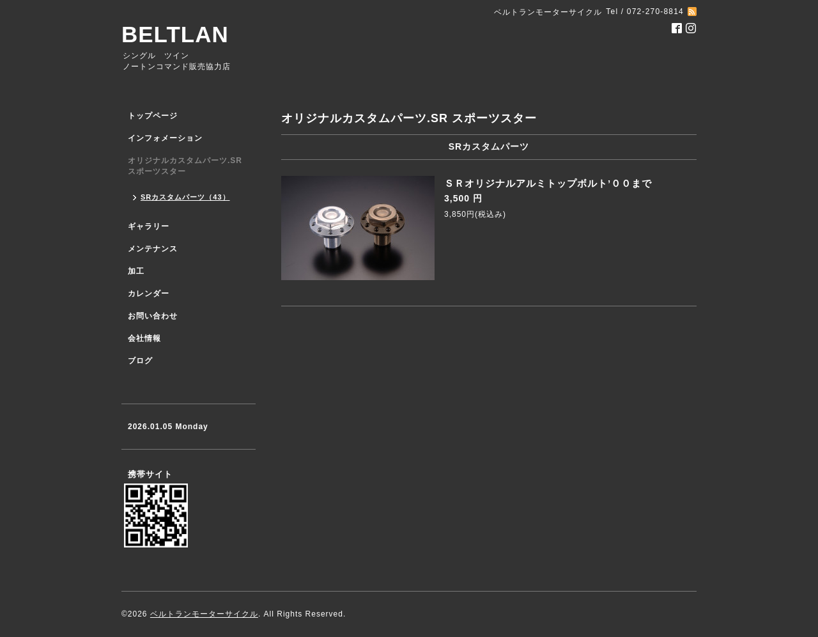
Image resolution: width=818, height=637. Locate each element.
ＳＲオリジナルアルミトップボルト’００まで (548, 183)
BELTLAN (175, 34)
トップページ (153, 115)
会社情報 (144, 338)
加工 (136, 271)
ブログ (140, 360)
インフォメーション (165, 138)
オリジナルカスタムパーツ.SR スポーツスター (185, 166)
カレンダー (148, 293)
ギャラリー (148, 226)
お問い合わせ (153, 315)
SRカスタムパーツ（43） (185, 197)
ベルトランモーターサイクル (204, 613)
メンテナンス (153, 248)
